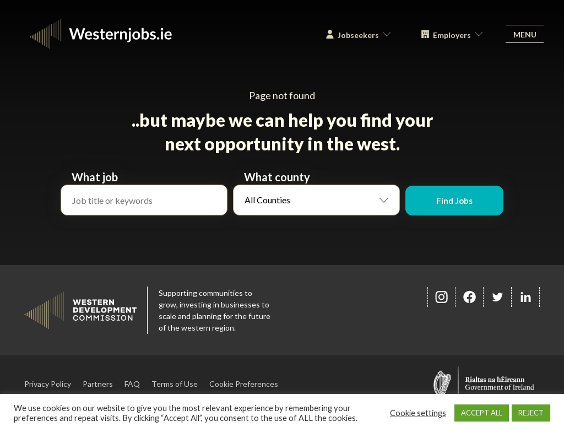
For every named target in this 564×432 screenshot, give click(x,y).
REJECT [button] (531, 412)
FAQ (132, 383)
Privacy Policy (47, 383)
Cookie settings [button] (418, 413)
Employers (448, 39)
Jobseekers (354, 39)
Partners (98, 383)
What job (95, 176)
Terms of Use (174, 383)
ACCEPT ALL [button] (481, 412)
